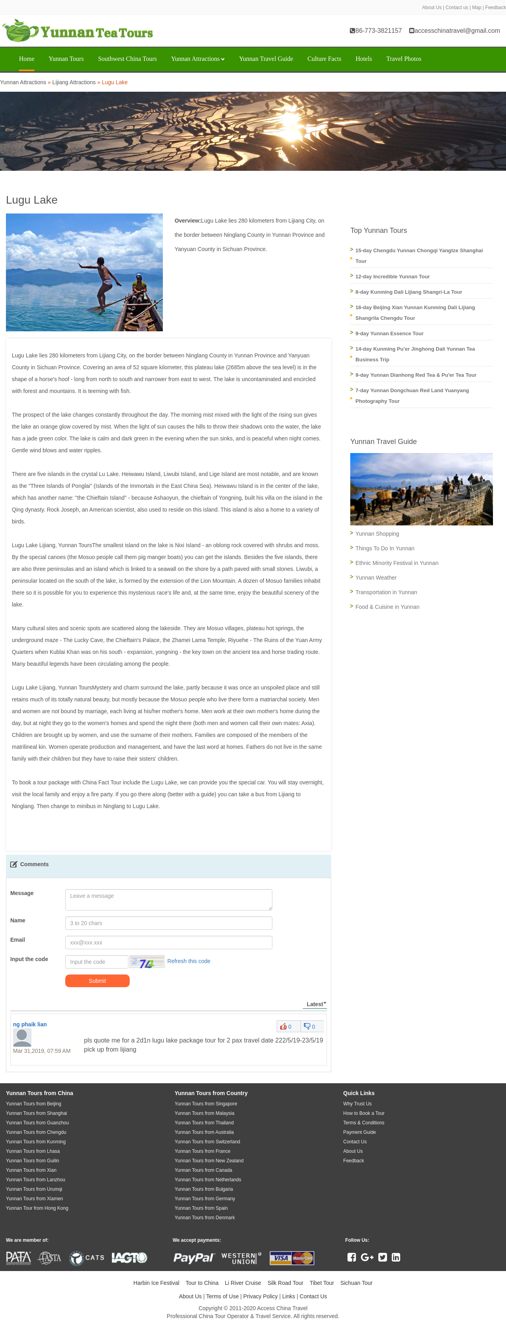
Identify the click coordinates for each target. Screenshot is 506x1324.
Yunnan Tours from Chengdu (36, 1132)
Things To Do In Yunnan (384, 548)
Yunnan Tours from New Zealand (209, 1160)
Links (288, 1296)
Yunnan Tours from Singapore (206, 1104)
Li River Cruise (243, 1283)
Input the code (29, 959)
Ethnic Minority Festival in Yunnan (396, 563)
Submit (97, 981)
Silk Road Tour (286, 1283)
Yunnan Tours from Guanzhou (37, 1123)
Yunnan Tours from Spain (201, 1208)
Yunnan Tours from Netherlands (208, 1179)
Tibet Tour (322, 1283)
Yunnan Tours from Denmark (205, 1217)
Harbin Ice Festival (156, 1283)
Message (22, 893)
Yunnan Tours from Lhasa (33, 1151)
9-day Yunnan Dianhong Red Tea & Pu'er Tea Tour (415, 375)
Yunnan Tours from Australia (204, 1132)
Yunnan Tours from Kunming (36, 1142)
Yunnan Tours (66, 58)
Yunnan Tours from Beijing (33, 1104)
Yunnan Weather (375, 577)
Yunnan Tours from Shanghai (36, 1113)
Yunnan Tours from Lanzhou (35, 1179)
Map (476, 7)
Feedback (495, 7)
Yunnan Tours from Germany (205, 1198)
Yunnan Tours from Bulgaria (204, 1189)
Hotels (363, 58)
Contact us (457, 7)
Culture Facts (325, 58)
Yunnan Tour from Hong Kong (37, 1208)
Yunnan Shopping (377, 534)
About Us (432, 7)
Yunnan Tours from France (202, 1151)
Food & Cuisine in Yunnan (387, 607)
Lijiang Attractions (74, 82)
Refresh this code (188, 961)
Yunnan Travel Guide (266, 58)
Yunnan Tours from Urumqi (34, 1189)
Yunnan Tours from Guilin (32, 1160)
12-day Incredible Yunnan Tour (392, 277)
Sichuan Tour (356, 1283)
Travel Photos (403, 58)
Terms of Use (222, 1296)
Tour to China (202, 1283)
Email (17, 940)
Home (26, 58)
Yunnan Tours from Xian (31, 1170)
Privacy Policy (260, 1296)
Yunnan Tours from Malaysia (204, 1113)
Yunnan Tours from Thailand (204, 1123)
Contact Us (313, 1296)
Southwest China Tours (127, 58)
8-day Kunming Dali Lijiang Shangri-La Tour (408, 292)
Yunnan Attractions (198, 58)
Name (17, 920)
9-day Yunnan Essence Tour (389, 333)
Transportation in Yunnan (386, 592)
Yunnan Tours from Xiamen (34, 1198)
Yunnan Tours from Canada (203, 1170)
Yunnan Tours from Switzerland (207, 1142)
